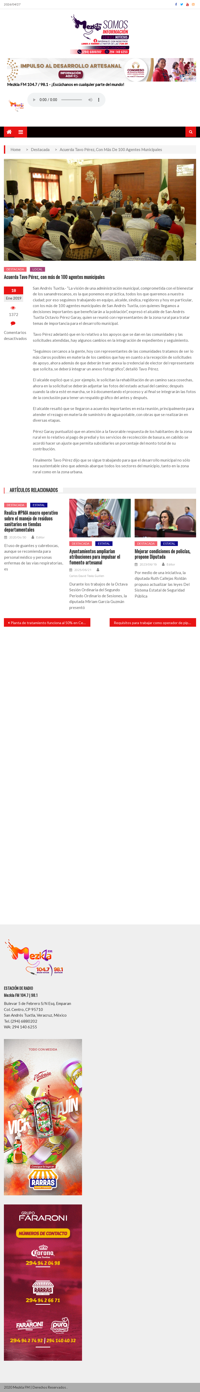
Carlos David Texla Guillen (86, 576)
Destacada (15, 269)
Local (37, 269)
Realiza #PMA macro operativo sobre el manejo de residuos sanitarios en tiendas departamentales (31, 521)
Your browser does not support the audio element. (66, 100)
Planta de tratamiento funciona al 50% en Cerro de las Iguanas (50, 622)
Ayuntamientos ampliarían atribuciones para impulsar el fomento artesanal (94, 557)
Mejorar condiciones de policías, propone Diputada (162, 554)
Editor (40, 537)
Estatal (39, 505)
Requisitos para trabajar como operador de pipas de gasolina (155, 622)
